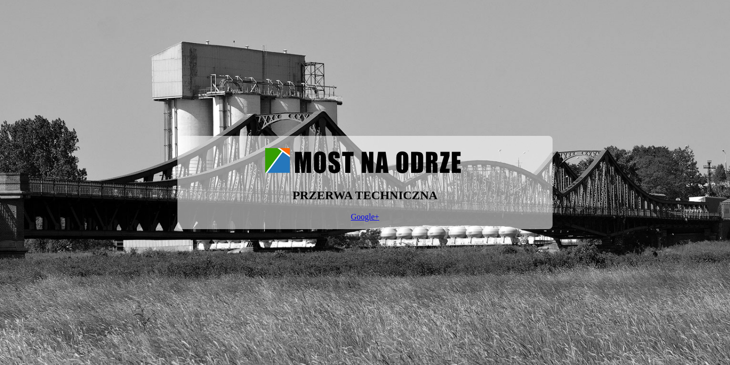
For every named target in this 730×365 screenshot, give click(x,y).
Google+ (365, 216)
